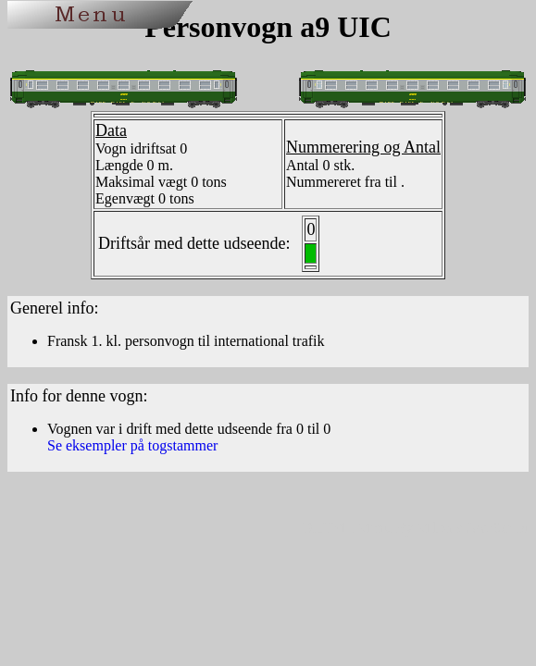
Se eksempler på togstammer (132, 445)
